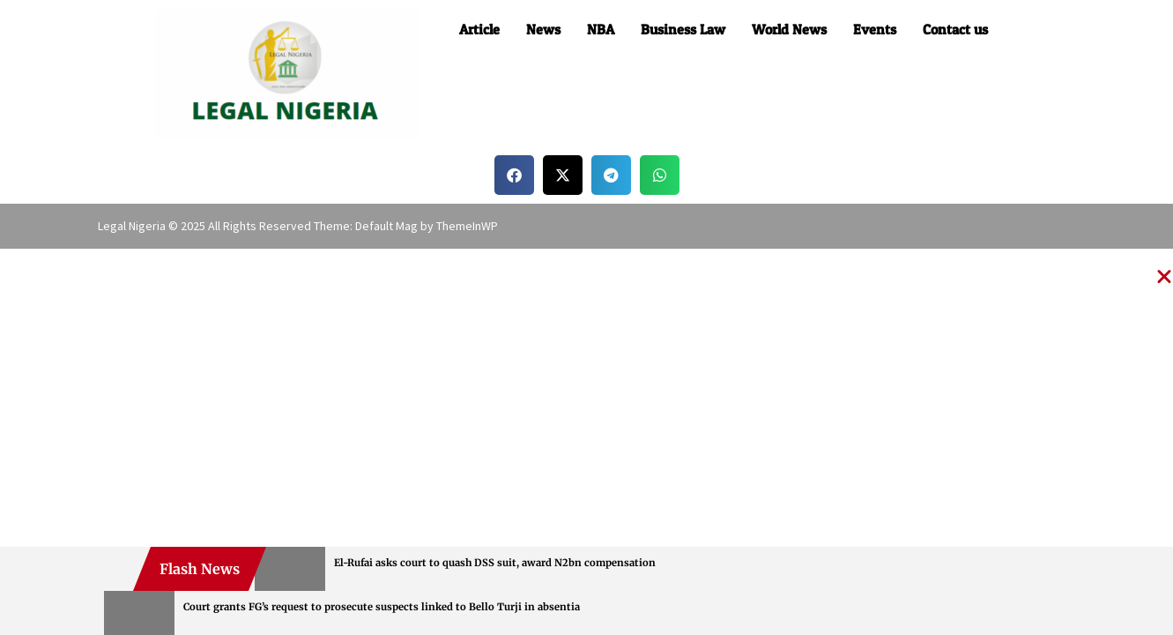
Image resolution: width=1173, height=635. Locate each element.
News (543, 29)
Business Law (683, 29)
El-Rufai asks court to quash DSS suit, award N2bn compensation (495, 563)
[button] (514, 175)
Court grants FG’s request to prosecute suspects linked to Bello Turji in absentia (381, 607)
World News (789, 29)
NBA (600, 29)
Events (874, 29)
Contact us (955, 29)
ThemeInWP (467, 226)
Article (479, 29)
